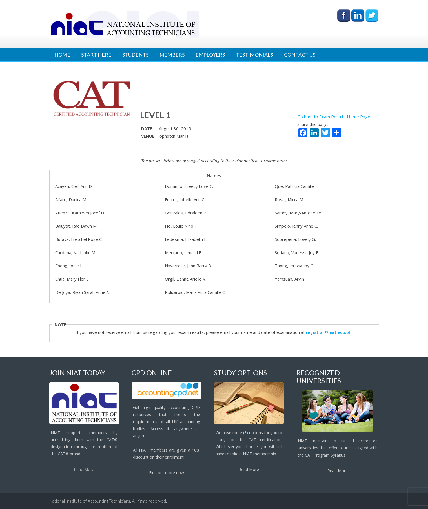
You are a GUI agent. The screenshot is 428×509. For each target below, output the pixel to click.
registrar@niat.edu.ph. (329, 332)
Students (135, 55)
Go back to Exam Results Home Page (333, 116)
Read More (84, 469)
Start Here (96, 55)
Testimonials (254, 55)
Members (172, 55)
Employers (210, 55)
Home (62, 55)
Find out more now (166, 472)
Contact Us (299, 55)
